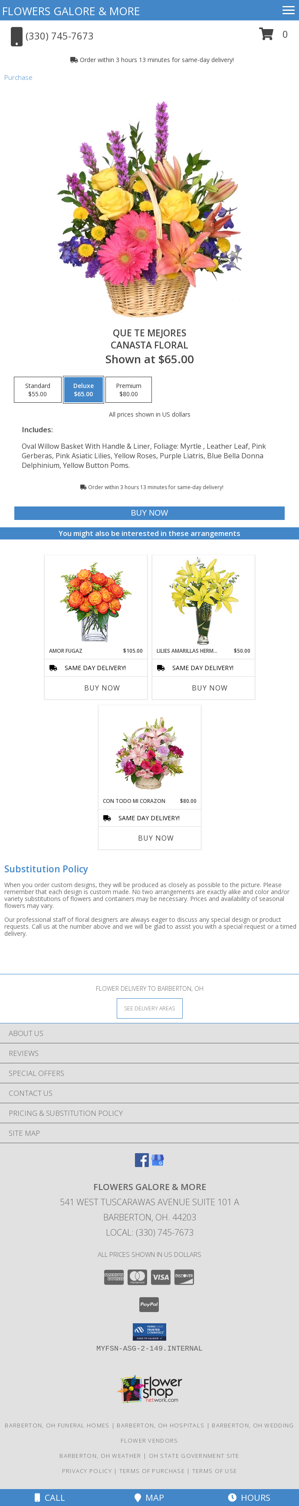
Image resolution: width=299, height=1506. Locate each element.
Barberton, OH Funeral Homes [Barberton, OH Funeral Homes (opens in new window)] (57, 1425)
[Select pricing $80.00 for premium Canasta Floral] (128, 389)
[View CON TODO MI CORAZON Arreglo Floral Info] (149, 751)
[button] (273, 37)
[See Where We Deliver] (150, 1008)
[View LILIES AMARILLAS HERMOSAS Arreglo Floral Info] (203, 601)
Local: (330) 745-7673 (150, 1232)
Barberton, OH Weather (100, 1456)
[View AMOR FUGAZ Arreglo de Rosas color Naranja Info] (95, 601)
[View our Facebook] (142, 1164)
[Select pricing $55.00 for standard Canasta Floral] (37, 389)
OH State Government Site (194, 1456)
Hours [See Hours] (249, 1497)
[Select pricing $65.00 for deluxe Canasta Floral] (83, 389)
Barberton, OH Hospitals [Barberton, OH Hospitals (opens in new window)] (160, 1425)
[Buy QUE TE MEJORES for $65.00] (149, 513)
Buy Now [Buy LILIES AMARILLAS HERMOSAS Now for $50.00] (210, 688)
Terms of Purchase (152, 1471)
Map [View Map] (149, 1497)
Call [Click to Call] (50, 1497)
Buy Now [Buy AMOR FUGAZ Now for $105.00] (102, 688)
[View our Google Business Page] (157, 1164)
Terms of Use (214, 1471)
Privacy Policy (87, 1471)
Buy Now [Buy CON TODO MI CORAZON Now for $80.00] (156, 838)
